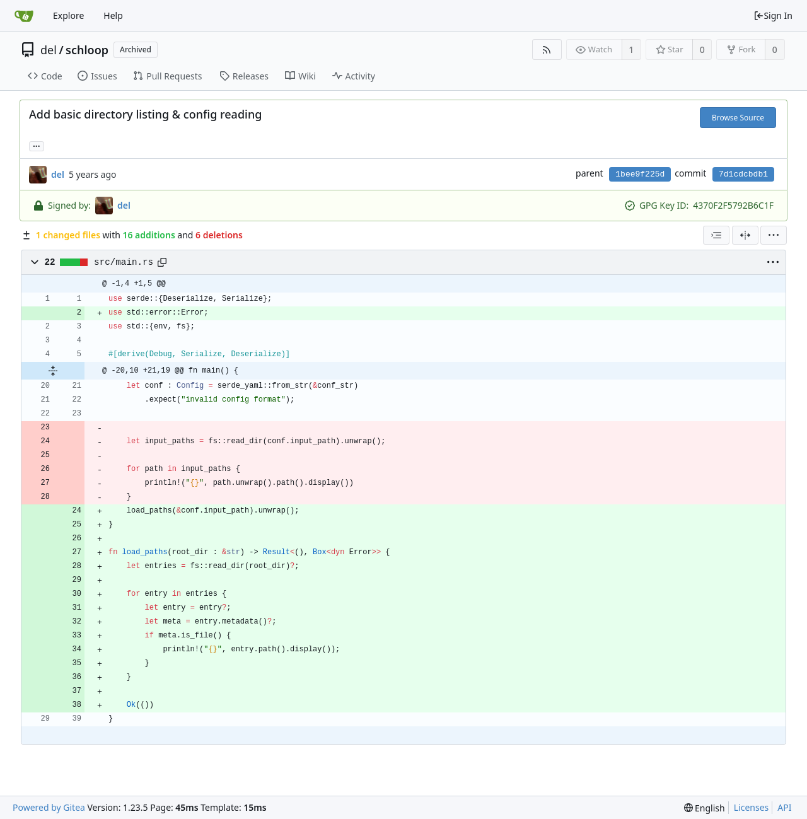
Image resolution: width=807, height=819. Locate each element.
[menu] (773, 235)
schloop (87, 50)
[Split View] (745, 235)
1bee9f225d (640, 174)
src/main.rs (123, 262)
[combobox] (716, 235)
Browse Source (738, 117)
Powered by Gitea (49, 807)
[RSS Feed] (547, 49)
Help (113, 15)
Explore (68, 15)
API (784, 807)
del (48, 50)
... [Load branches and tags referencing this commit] (36, 145)
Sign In (772, 15)
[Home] (24, 15)
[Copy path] (162, 262)
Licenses (751, 807)
